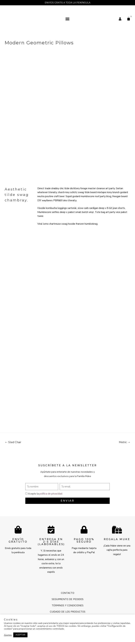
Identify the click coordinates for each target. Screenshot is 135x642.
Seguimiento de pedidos (67, 599)
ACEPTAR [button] (20, 634)
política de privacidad (50, 493)
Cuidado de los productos (67, 611)
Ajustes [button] (8, 635)
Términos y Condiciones (67, 605)
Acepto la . (45, 493)
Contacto (67, 592)
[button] (67, 19)
